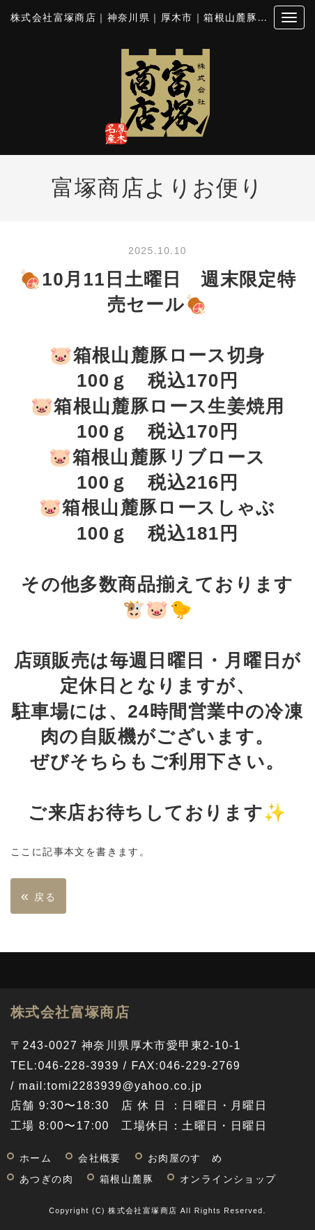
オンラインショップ (228, 1179)
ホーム (36, 1158)
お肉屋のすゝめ (185, 1158)
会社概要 (99, 1158)
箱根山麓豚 (126, 1179)
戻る (38, 895)
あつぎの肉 (46, 1179)
